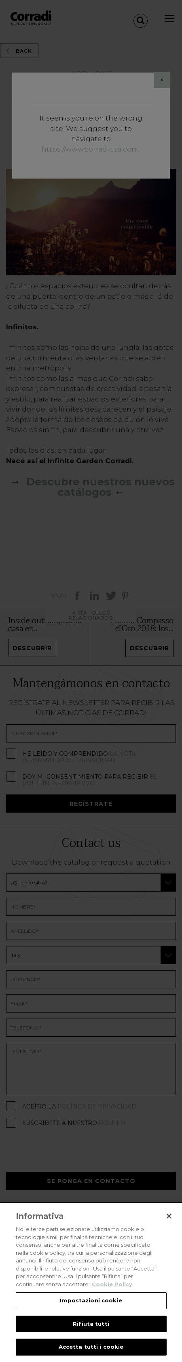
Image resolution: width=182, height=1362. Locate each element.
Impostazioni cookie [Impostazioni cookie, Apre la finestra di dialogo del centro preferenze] (91, 1300)
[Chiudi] (169, 1216)
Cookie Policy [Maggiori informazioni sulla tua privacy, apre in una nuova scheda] (112, 1284)
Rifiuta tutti (91, 1323)
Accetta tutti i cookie (91, 1346)
